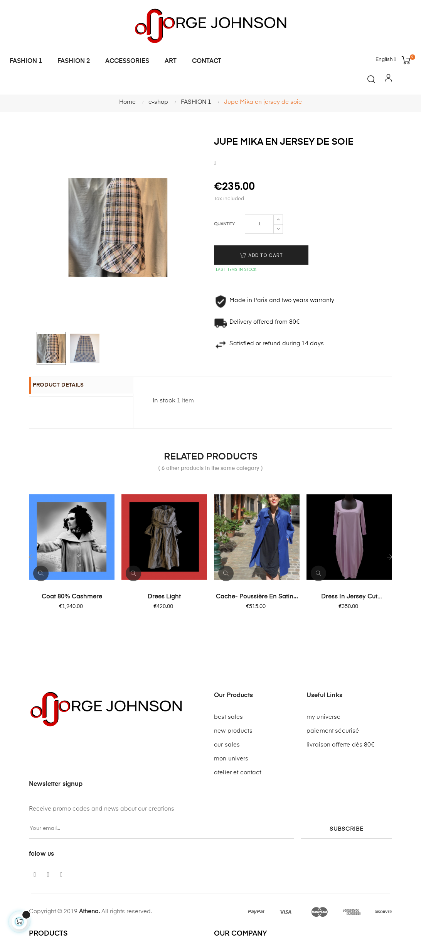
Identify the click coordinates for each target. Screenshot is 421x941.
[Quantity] (259, 224)
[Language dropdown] (386, 60)
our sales (227, 745)
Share (215, 163)
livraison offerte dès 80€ (340, 745)
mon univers (231, 759)
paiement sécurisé (332, 731)
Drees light (164, 597)
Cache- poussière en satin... (257, 597)
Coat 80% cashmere (72, 597)
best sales (228, 717)
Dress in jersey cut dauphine (349, 597)
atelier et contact (237, 772)
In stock (164, 401)
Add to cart (261, 255)
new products (233, 731)
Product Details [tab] (66, 386)
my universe (323, 717)
